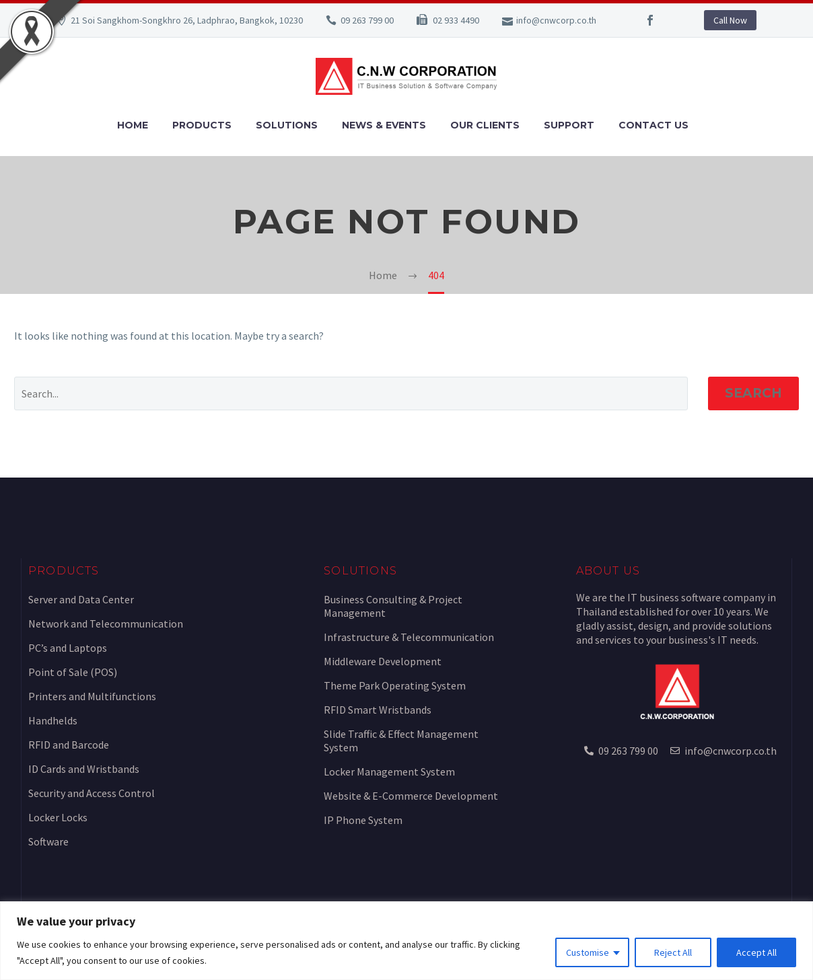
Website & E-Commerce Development (411, 795)
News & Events (384, 125)
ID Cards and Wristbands (83, 769)
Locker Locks (57, 817)
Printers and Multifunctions (92, 696)
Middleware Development (382, 661)
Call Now (730, 20)
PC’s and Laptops (67, 647)
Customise (587, 952)
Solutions (287, 125)
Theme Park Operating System (395, 685)
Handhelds (52, 720)
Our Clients (485, 125)
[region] (406, 940)
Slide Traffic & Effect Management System (401, 740)
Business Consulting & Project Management (393, 606)
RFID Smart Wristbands (377, 709)
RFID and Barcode (68, 744)
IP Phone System (363, 820)
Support (569, 125)
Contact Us (653, 125)
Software (48, 841)
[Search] (351, 393)
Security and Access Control (91, 793)
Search (753, 393)
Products (202, 125)
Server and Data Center (81, 599)
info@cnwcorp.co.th (556, 20)
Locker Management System (389, 771)
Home (132, 125)
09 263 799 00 (367, 20)
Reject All (673, 952)
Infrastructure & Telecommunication (409, 637)
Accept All (756, 952)
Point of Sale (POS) (72, 672)
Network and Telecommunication (105, 623)
